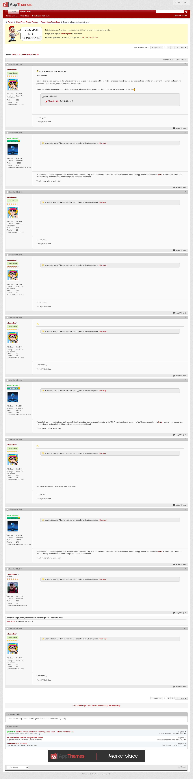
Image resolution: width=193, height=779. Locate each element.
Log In (177, 2)
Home (13, 12)
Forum (10, 22)
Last (183, 48)
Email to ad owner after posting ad (25, 54)
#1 (185, 64)
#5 (185, 317)
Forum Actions (11, 16)
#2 (185, 132)
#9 (185, 569)
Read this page (65, 34)
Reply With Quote (179, 128)
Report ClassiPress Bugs (50, 22)
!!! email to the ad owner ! (17, 743)
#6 (185, 380)
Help (185, 2)
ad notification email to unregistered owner (25, 738)
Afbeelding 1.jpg (53, 101)
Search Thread (179, 59)
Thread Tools (167, 59)
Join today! (102, 143)
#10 (185, 628)
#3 (185, 192)
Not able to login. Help (82, 706)
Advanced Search (180, 16)
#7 (185, 439)
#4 (185, 254)
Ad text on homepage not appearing (106, 706)
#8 (185, 509)
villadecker (11, 621)
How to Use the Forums (41, 16)
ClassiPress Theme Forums (27, 22)
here (160, 175)
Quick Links (24, 16)
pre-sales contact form (90, 38)
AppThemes (182, 767)
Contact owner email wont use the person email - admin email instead (44, 732)
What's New (25, 12)
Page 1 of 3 (157, 48)
